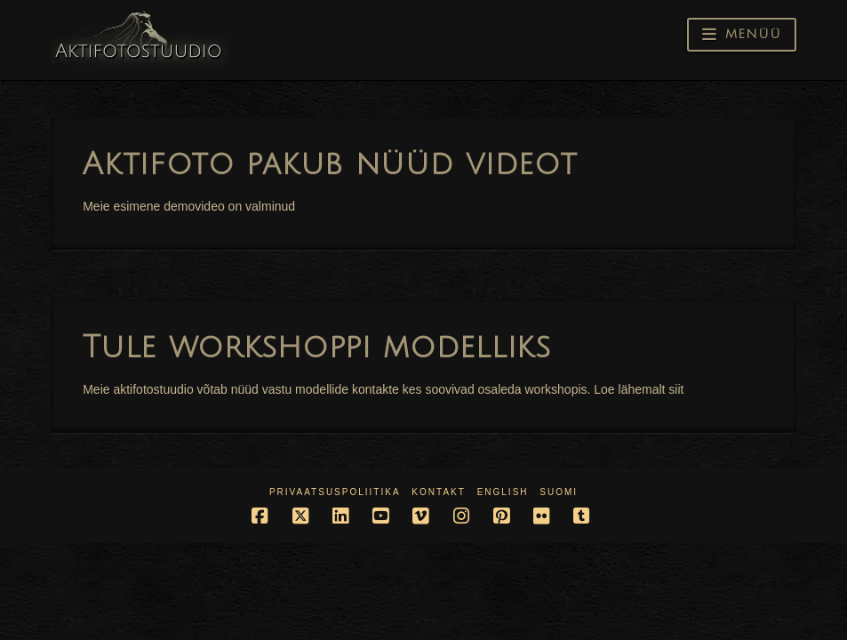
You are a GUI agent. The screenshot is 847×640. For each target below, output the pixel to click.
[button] (741, 35)
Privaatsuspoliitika (335, 492)
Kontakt (438, 492)
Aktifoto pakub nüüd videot (330, 164)
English (503, 492)
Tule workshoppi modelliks (317, 347)
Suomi (558, 492)
